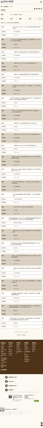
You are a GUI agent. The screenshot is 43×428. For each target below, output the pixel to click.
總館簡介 (2, 351)
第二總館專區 (4, 369)
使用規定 (10, 344)
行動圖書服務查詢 (27, 352)
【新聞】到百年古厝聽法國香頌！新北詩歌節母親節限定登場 (26, 52)
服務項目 (10, 349)
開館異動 (15, 14)
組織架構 (10, 346)
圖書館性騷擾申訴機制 (4, 366)
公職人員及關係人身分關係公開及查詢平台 (4, 359)
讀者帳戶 (18, 346)
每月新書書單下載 (19, 352)
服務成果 (34, 342)
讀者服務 (26, 342)
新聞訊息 (20, 14)
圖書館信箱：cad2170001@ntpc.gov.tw (29, 398)
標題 (3, 27)
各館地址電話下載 (4, 356)
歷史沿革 (10, 351)
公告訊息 (2, 344)
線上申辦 (26, 349)
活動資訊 (2, 346)
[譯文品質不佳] (3, 411)
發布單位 (4, 31)
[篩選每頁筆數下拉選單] (5, 22)
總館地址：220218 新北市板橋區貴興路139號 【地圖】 (17, 397)
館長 (9, 348)
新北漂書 (26, 358)
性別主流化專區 (4, 362)
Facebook (9, 381)
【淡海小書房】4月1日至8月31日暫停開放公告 (23, 207)
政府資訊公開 (3, 349)
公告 (12, 14)
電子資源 (18, 348)
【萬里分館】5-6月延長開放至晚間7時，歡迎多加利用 (25, 123)
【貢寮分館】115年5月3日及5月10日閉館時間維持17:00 (25, 63)
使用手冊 (10, 355)
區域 (2, 19)
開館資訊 (2, 348)
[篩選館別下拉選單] (32, 19)
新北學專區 (26, 361)
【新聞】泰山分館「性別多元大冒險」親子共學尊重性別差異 (26, 134)
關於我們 (10, 342)
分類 (2, 14)
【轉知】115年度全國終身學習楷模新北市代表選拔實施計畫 (26, 74)
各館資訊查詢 (3, 353)
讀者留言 (26, 346)
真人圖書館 (26, 356)
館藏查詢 (18, 344)
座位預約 (26, 354)
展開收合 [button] (21, 340)
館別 (20, 19)
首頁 (1, 6)
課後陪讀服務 (26, 359)
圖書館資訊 (6, 6)
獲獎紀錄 (34, 349)
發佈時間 (4, 35)
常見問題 (10, 353)
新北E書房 (18, 349)
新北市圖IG (9, 390)
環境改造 (34, 344)
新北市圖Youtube (11, 385)
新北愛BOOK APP (11, 377)
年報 (33, 351)
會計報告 (2, 364)
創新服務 (34, 346)
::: (0, 0)
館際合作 (26, 344)
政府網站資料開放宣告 (28, 395)
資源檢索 (18, 342)
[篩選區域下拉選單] (14, 19)
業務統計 (34, 348)
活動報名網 (26, 348)
